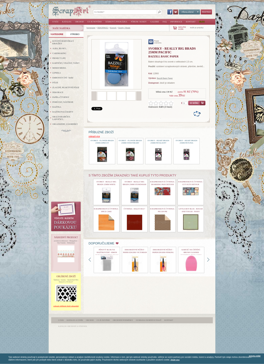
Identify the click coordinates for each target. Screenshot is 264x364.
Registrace (206, 11)
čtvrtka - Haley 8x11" (134, 209)
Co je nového (94, 22)
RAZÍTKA (56, 107)
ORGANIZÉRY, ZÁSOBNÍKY (65, 124)
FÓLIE (55, 82)
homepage (91, 28)
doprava (208, 260)
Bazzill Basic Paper (165, 78)
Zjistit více (175, 360)
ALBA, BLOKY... (59, 48)
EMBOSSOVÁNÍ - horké (62, 78)
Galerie (154, 22)
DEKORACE (102, 28)
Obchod (79, 22)
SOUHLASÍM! (255, 356)
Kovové (113, 28)
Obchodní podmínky (123, 320)
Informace (176, 22)
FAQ (165, 22)
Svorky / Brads (124, 28)
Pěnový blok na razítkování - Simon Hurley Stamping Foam (106, 252)
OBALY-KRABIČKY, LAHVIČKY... (61, 118)
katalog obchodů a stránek (72, 326)
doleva (90, 260)
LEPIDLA (56, 73)
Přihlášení (189, 11)
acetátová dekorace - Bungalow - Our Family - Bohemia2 (66, 242)
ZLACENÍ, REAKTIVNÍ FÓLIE (65, 87)
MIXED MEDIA (59, 68)
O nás (55, 22)
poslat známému (155, 41)
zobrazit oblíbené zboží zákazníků (66, 306)
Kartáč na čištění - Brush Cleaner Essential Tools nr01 (191, 252)
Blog (202, 22)
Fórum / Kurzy (138, 22)
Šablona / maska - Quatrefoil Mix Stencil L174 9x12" (66, 281)
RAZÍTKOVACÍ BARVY (62, 112)
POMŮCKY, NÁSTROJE (62, 102)
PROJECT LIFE (59, 58)
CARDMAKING (59, 53)
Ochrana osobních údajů (148, 320)
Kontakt (190, 22)
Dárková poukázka (116, 22)
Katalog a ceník (75, 320)
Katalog (67, 22)
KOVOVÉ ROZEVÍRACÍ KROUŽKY (63, 42)
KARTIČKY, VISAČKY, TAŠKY (66, 63)
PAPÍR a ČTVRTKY (60, 97)
